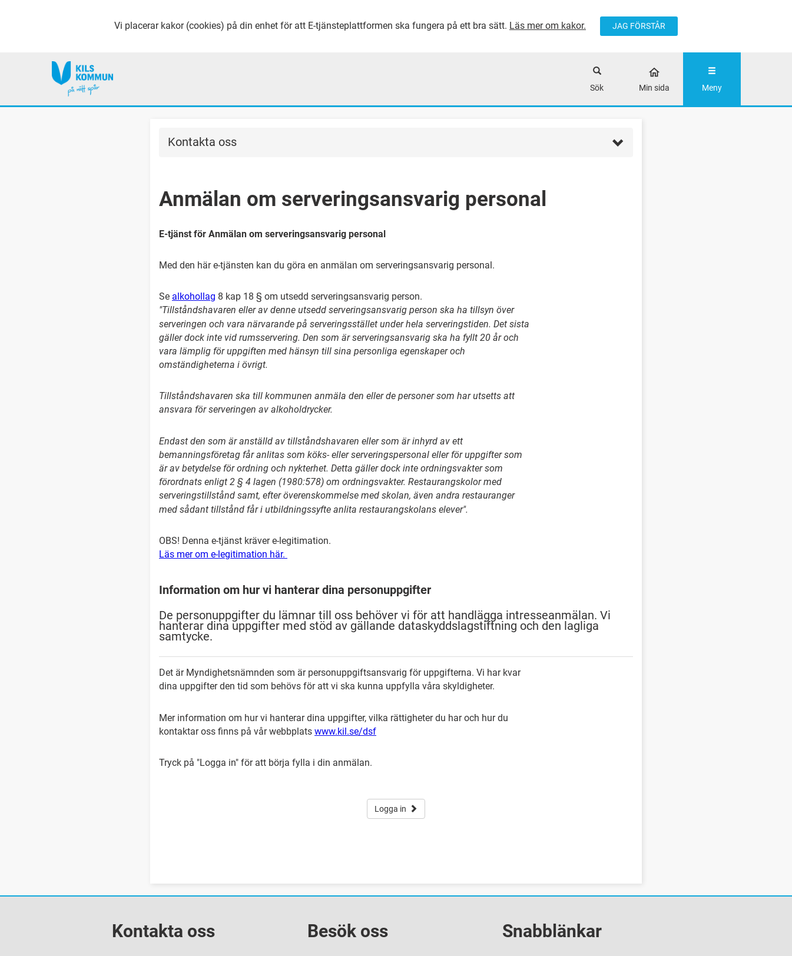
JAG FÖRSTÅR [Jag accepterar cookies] (638, 26)
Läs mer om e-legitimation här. (223, 554)
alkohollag (194, 296)
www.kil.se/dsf (345, 731)
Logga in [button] (396, 809)
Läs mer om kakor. (547, 25)
